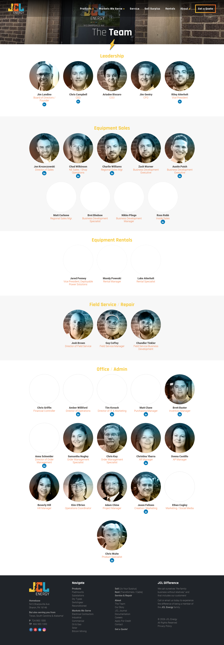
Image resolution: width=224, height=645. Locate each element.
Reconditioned (79, 605)
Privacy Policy (165, 625)
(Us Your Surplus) (126, 588)
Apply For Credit (123, 620)
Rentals (171, 9)
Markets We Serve (111, 9)
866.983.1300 (40, 623)
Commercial (78, 620)
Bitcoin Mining (79, 631)
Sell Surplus (153, 9)
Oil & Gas (76, 624)
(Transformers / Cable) (129, 591)
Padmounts (78, 591)
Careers (118, 617)
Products (87, 9)
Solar (74, 627)
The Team (120, 603)
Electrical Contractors (82, 613)
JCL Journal (121, 610)
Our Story (119, 607)
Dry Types (77, 598)
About (185, 9)
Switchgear (77, 602)
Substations (78, 595)
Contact (119, 624)
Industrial (76, 617)
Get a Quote (206, 9)
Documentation (122, 613)
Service (135, 9)
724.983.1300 (39, 620)
